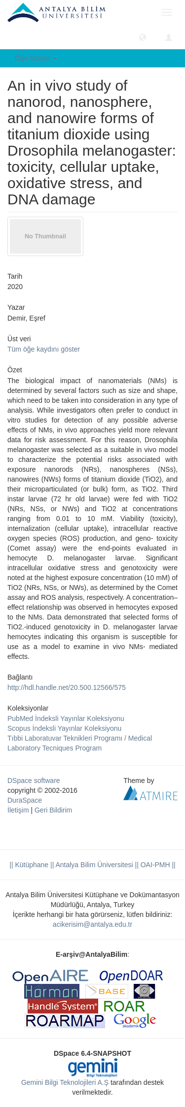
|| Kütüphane (28, 865)
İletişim (18, 810)
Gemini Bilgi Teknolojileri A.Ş (65, 1082)
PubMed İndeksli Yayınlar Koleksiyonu (65, 718)
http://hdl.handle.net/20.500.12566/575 (66, 687)
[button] (142, 37)
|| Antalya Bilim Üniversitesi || (93, 865)
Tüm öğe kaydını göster (43, 349)
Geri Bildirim (53, 810)
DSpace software (33, 780)
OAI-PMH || (157, 865)
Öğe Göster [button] (36, 58)
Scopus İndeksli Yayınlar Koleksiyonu (64, 728)
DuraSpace (24, 800)
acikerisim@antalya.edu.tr (92, 924)
